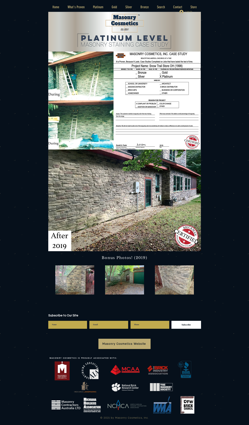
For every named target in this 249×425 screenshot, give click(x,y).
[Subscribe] (186, 325)
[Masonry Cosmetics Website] (124, 344)
